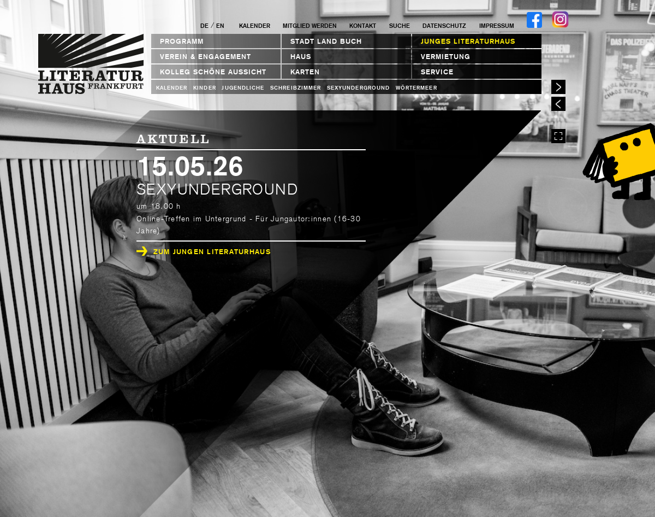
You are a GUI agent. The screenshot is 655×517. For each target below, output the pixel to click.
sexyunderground (358, 88)
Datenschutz (444, 25)
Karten (305, 72)
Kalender (254, 25)
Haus (300, 56)
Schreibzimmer (295, 88)
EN (220, 25)
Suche (399, 25)
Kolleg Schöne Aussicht (213, 72)
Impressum (496, 25)
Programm (182, 41)
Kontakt (362, 25)
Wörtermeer (416, 88)
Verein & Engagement (205, 56)
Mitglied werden (310, 25)
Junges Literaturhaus (468, 41)
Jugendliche (243, 88)
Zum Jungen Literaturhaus (203, 252)
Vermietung (446, 56)
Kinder (204, 88)
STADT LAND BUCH (326, 41)
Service (437, 72)
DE (204, 25)
